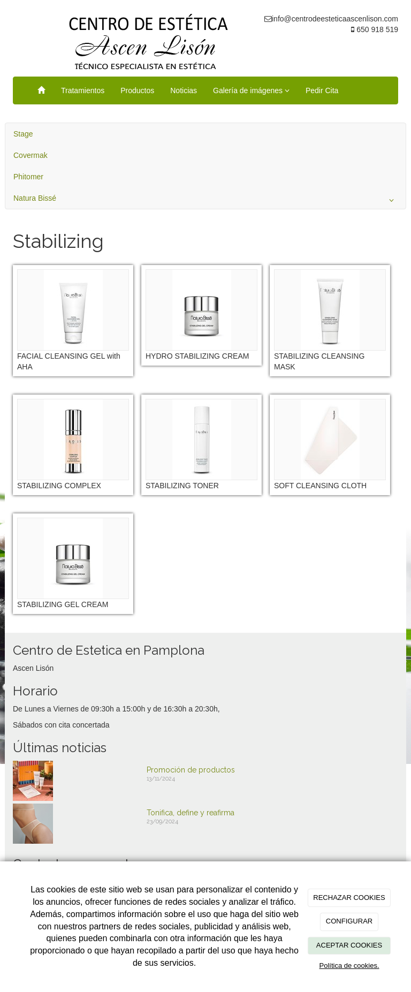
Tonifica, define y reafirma (190, 812)
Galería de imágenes (251, 90)
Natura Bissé (205, 200)
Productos (137, 90)
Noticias (183, 90)
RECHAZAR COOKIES (349, 897)
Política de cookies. (349, 965)
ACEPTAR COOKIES (349, 945)
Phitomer (28, 176)
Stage (23, 134)
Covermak (30, 155)
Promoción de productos (191, 770)
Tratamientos (82, 90)
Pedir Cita (322, 90)
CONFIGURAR (349, 921)
